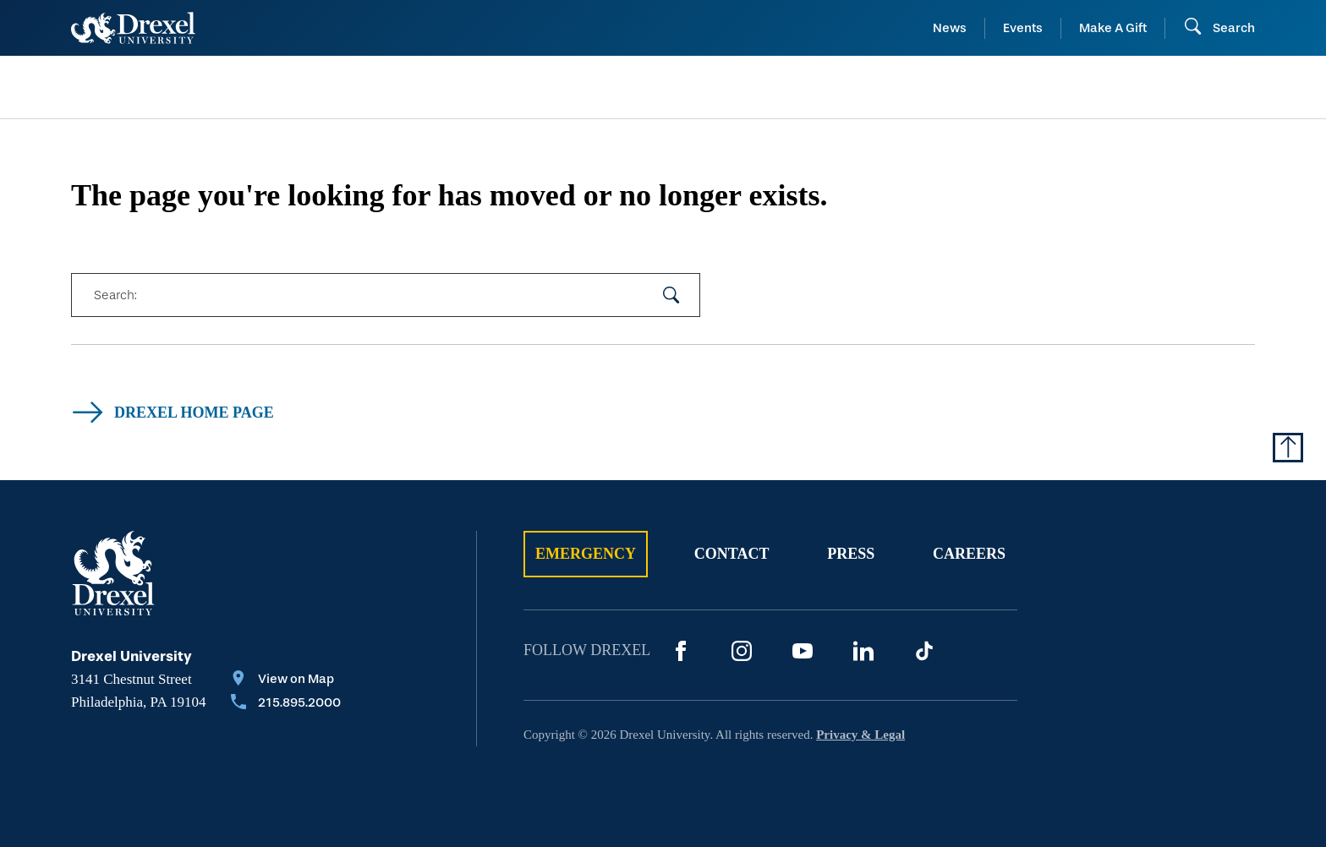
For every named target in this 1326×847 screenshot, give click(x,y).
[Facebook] (681, 651)
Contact (732, 553)
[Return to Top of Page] (1288, 447)
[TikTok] (924, 651)
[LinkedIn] (863, 651)
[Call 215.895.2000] (286, 704)
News (950, 28)
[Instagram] (741, 651)
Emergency (585, 553)
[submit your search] (671, 295)
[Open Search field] (1219, 28)
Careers (969, 553)
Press (850, 553)
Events (1023, 28)
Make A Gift (1113, 28)
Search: (115, 295)
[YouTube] (802, 651)
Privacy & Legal (860, 734)
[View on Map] (286, 680)
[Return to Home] (133, 28)
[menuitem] (204, 87)
